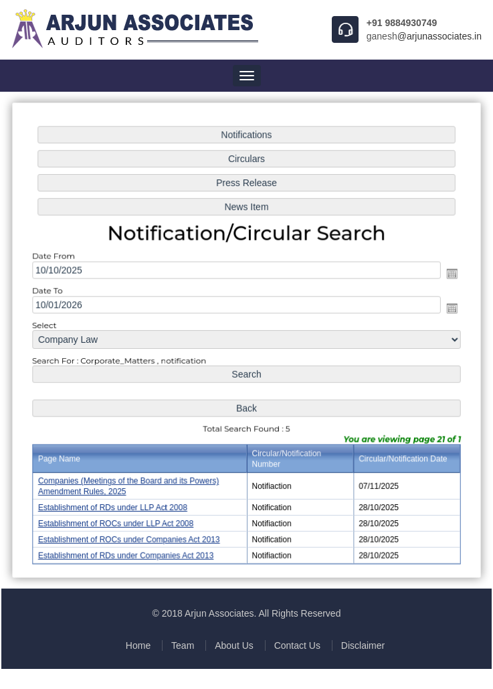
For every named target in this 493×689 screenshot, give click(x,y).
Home (138, 645)
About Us (234, 645)
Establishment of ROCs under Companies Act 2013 (130, 536)
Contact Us (297, 645)
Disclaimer (363, 645)
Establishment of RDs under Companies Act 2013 (127, 552)
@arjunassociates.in (439, 36)
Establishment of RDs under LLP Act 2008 (114, 505)
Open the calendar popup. (448, 274)
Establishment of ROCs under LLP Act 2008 (118, 521)
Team (182, 645)
